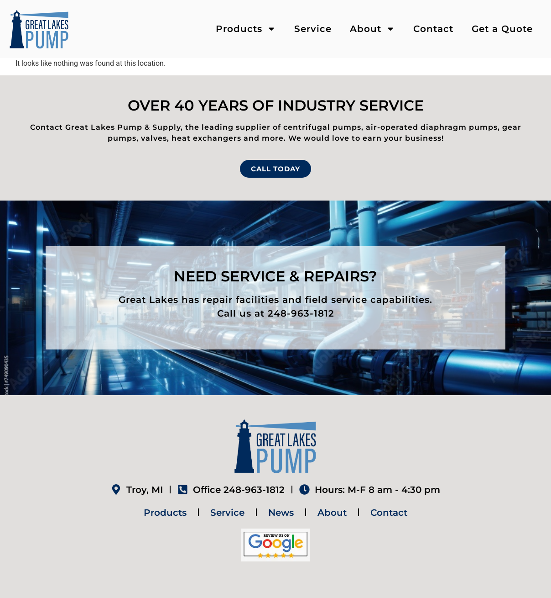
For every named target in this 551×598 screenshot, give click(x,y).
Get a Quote (502, 28)
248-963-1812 (301, 313)
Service (313, 28)
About (372, 29)
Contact (433, 28)
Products (246, 29)
